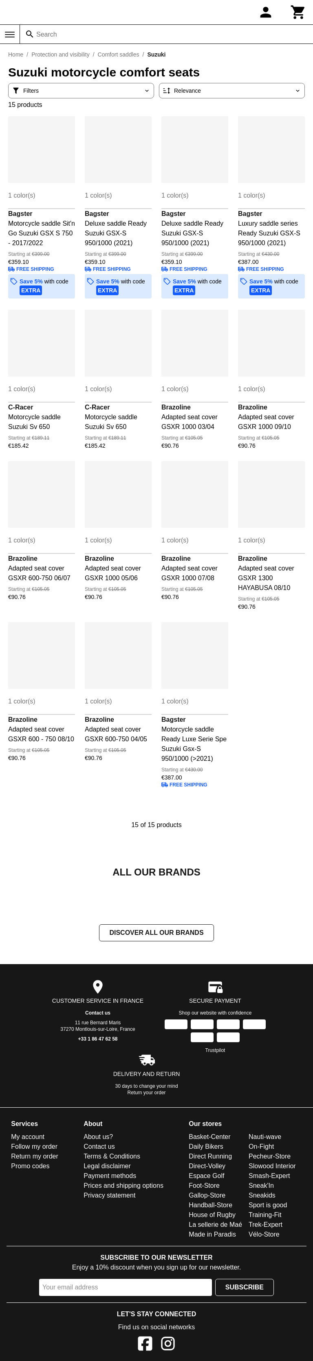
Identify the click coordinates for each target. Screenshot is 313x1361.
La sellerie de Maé (215, 1224)
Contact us (97, 1013)
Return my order (34, 1156)
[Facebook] (145, 1344)
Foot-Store (204, 1185)
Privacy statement (109, 1195)
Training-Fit (265, 1214)
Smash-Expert (269, 1175)
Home (15, 54)
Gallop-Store (207, 1195)
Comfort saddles (118, 54)
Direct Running (210, 1156)
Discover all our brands (156, 932)
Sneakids (262, 1195)
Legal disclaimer (107, 1166)
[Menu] (10, 34)
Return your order (147, 1092)
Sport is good (268, 1205)
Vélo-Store (264, 1234)
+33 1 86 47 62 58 (97, 1039)
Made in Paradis (212, 1234)
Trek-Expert (265, 1224)
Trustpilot (215, 1050)
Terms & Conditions (112, 1156)
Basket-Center (209, 1136)
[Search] (30, 34)
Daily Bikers (206, 1146)
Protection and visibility (60, 54)
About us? (98, 1136)
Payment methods (110, 1175)
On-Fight (261, 1146)
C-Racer (20, 407)
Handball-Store (210, 1205)
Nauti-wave (265, 1136)
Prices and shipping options (123, 1185)
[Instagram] (168, 1344)
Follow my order (34, 1146)
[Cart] (298, 12)
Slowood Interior (272, 1166)
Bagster (20, 213)
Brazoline (176, 407)
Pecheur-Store (270, 1156)
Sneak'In (261, 1185)
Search (46, 34)
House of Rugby (212, 1214)
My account (27, 1136)
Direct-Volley (207, 1166)
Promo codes (30, 1166)
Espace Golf (206, 1175)
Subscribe (244, 1287)
